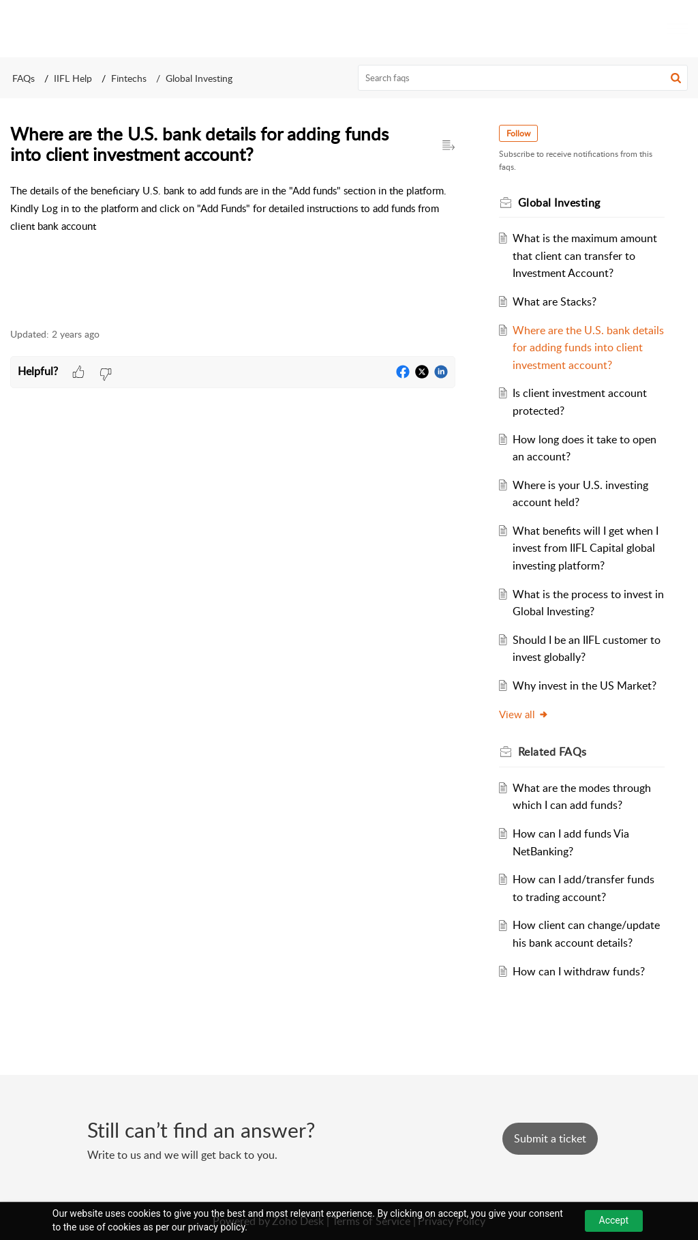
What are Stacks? (554, 301)
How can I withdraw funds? (579, 971)
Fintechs (129, 78)
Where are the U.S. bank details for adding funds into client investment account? (588, 347)
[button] (676, 78)
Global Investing (199, 78)
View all (524, 714)
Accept (614, 1220)
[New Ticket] (550, 1138)
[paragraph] (232, 208)
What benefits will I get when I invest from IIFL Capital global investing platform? (585, 548)
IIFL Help (73, 78)
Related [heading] (552, 751)
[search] (523, 78)
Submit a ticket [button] (550, 1138)
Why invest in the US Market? (584, 685)
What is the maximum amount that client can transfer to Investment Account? (585, 255)
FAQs (23, 78)
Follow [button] (518, 133)
